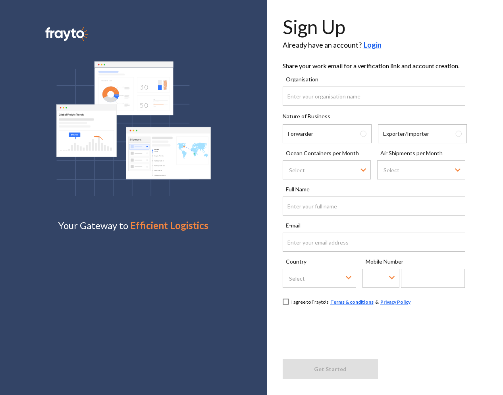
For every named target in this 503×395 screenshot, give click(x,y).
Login (373, 44)
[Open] (363, 170)
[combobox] (316, 170)
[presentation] (343, 331)
